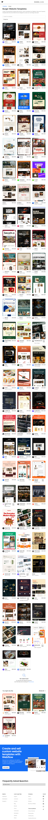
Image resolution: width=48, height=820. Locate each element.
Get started (39, 2)
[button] (24, 19)
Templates (4, 6)
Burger (10, 6)
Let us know (31, 681)
